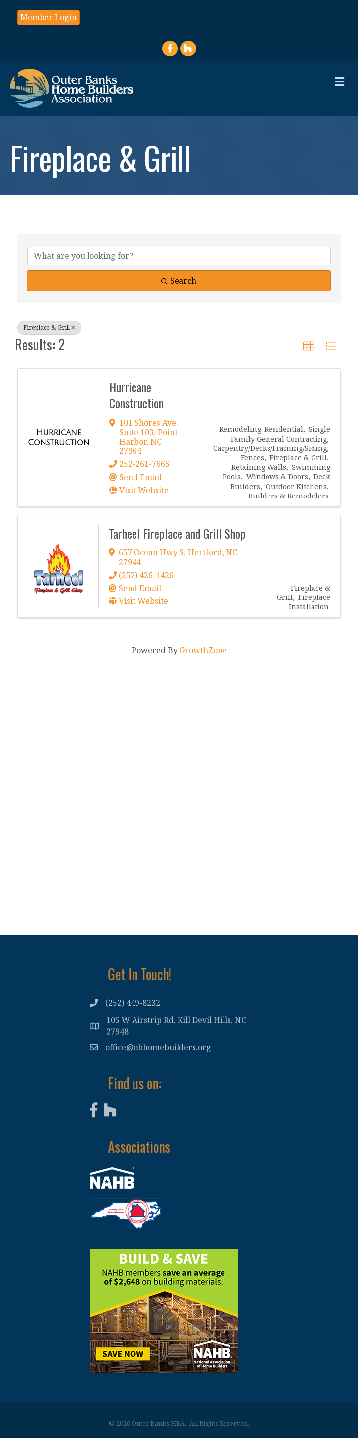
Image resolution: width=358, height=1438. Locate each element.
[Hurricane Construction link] (58, 437)
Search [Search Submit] (178, 280)
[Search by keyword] (179, 256)
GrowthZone (203, 650)
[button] (48, 17)
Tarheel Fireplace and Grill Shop (177, 533)
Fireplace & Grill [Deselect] (49, 327)
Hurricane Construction (136, 395)
